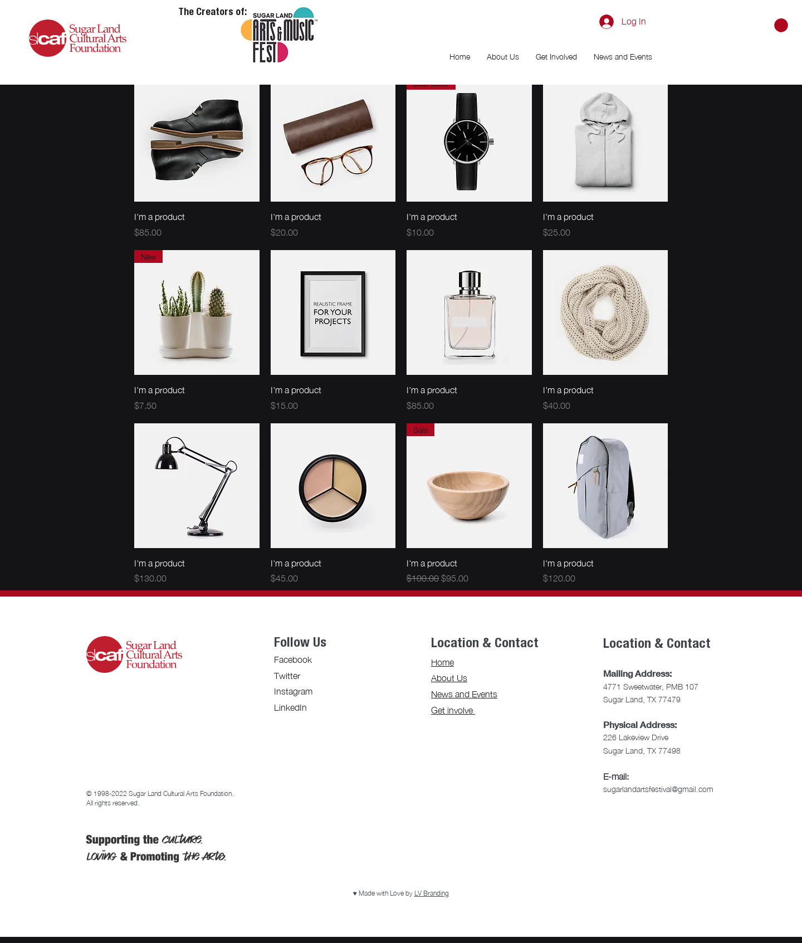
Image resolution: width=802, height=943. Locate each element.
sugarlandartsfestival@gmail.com (658, 789)
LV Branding (431, 893)
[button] (781, 25)
